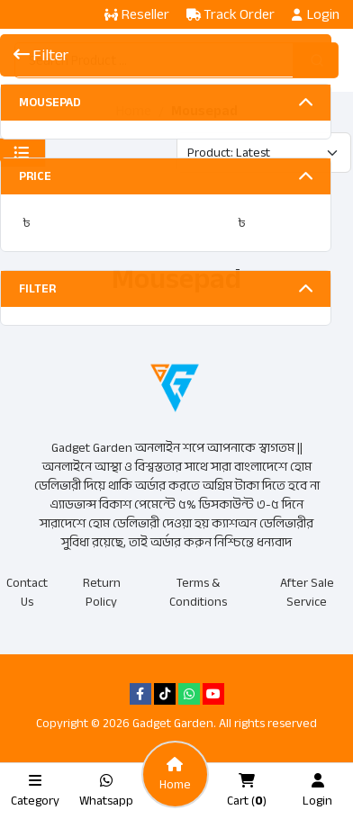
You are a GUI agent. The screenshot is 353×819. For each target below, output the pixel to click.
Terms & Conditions (198, 592)
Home (133, 111)
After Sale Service (307, 592)
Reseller (136, 14)
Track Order (230, 14)
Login (315, 14)
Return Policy (102, 592)
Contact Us (27, 592)
